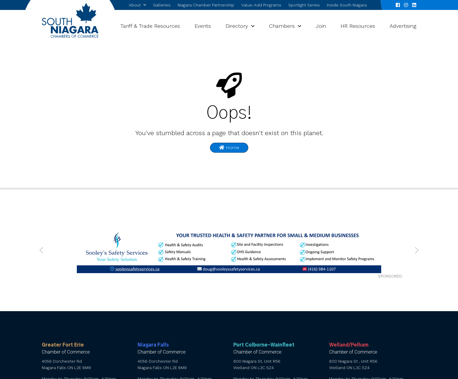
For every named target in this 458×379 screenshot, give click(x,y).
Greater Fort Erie (63, 345)
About (135, 5)
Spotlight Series (304, 5)
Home (229, 147)
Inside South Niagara (347, 5)
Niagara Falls (153, 345)
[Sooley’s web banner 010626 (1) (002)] (229, 250)
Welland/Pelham (348, 345)
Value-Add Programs (261, 5)
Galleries (162, 5)
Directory (236, 26)
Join (321, 26)
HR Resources (358, 26)
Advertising (403, 26)
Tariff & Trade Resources (150, 26)
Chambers (282, 26)
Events (203, 26)
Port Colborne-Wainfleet (263, 345)
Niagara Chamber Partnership (206, 5)
